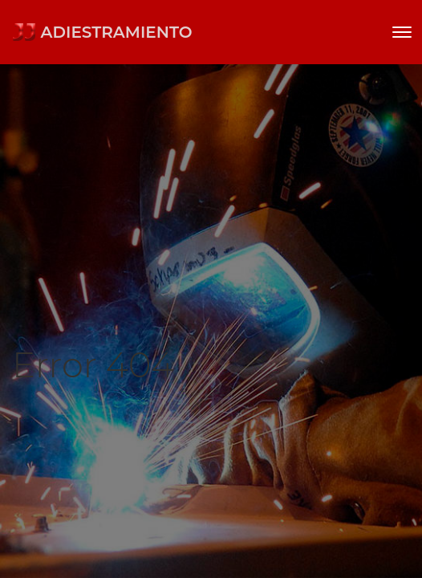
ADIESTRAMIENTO (102, 32)
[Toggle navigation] (402, 32)
